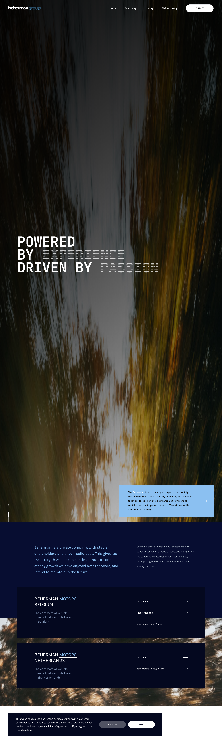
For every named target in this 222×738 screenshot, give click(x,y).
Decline (112, 724)
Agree (141, 724)
